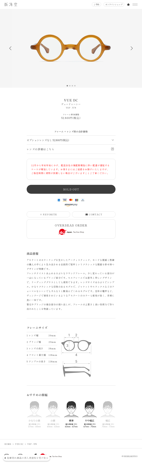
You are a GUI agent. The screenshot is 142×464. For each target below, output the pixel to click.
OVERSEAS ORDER (71, 229)
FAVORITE (48, 214)
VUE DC (71, 102)
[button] (132, 48)
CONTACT (93, 214)
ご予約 (96, 4)
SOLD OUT (71, 189)
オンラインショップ (113, 4)
